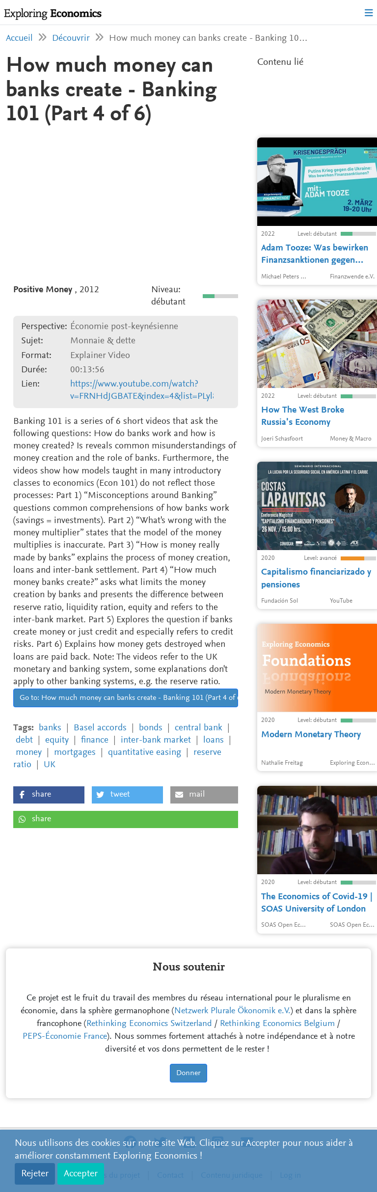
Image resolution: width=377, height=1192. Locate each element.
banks (50, 728)
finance (94, 740)
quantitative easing (144, 752)
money (29, 752)
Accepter (81, 1174)
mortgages (75, 752)
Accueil (19, 38)
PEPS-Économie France (65, 1036)
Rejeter (35, 1174)
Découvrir (71, 38)
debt (24, 740)
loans (213, 740)
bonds (150, 728)
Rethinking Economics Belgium (277, 1024)
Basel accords (100, 728)
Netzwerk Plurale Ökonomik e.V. (232, 1011)
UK (49, 765)
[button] (48, 795)
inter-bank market (156, 740)
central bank (198, 728)
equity (57, 740)
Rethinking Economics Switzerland (149, 1024)
